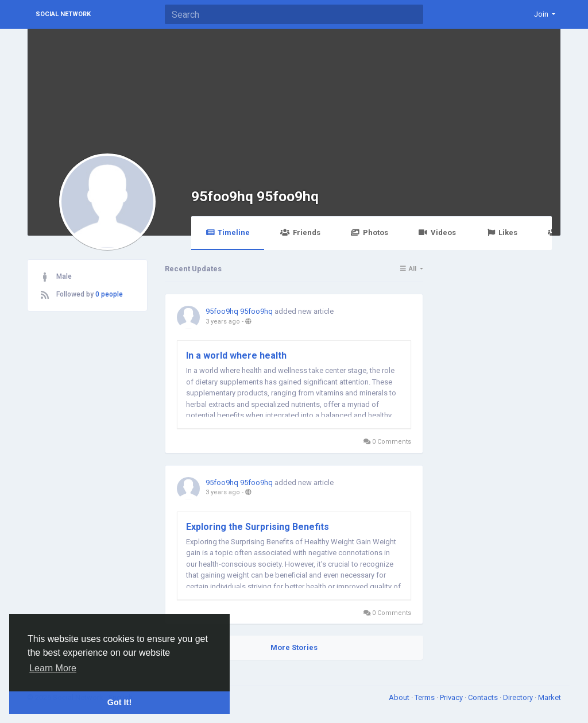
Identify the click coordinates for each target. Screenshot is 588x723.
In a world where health (236, 355)
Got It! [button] (119, 702)
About (400, 697)
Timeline (228, 232)
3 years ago (223, 321)
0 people (109, 294)
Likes (501, 232)
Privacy (452, 697)
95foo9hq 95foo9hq (255, 196)
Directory (519, 697)
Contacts (484, 697)
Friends (300, 232)
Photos (369, 232)
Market (549, 697)
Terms (425, 697)
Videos (437, 232)
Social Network (63, 14)
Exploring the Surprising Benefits (257, 526)
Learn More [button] (52, 668)
